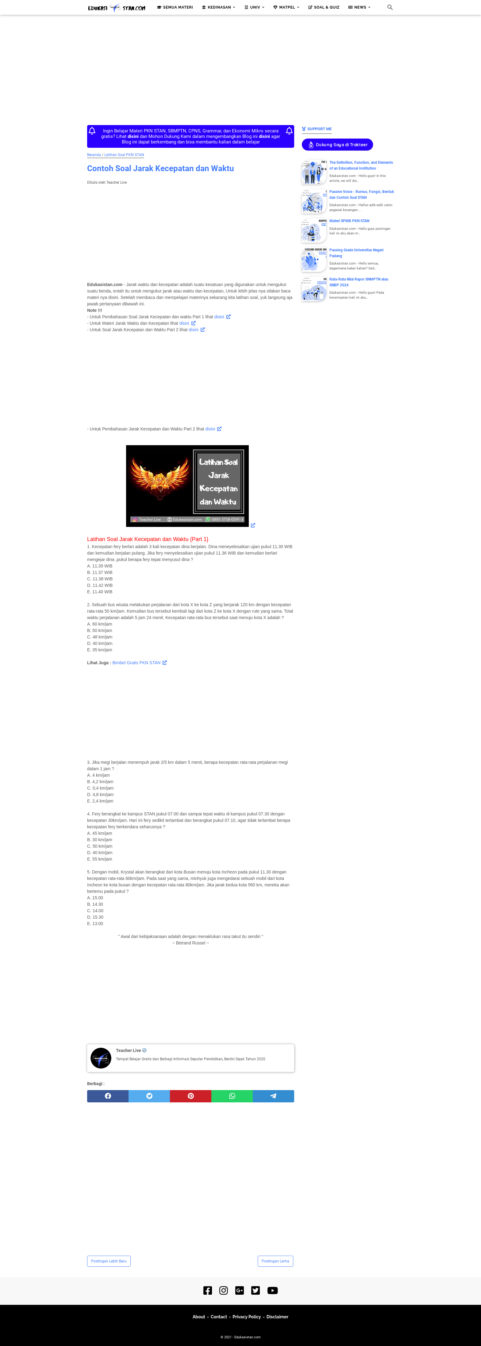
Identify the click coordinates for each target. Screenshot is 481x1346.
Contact (219, 1316)
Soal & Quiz (323, 7)
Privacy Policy (247, 1316)
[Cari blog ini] (390, 7)
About (199, 1316)
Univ (251, 7)
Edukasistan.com (247, 1337)
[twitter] (149, 1096)
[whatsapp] (232, 1096)
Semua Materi (174, 7)
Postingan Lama (275, 1261)
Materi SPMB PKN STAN (349, 221)
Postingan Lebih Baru (109, 1261)
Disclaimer (277, 1316)
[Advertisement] (240, 68)
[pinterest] (190, 1096)
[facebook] (108, 1096)
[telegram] (273, 1096)
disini (219, 316)
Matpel (283, 7)
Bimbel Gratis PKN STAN (136, 662)
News (356, 7)
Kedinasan (216, 7)
